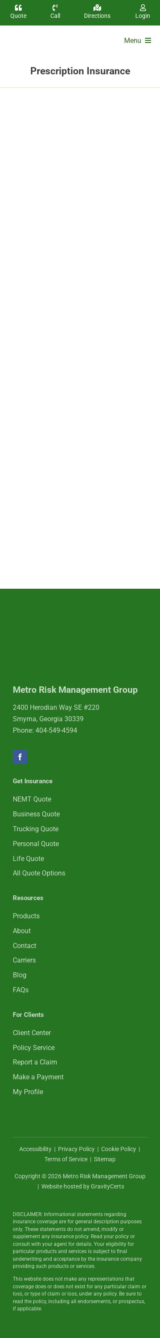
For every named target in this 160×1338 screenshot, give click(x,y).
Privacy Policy (76, 1149)
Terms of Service (65, 1159)
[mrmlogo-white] (68, 619)
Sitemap (105, 1159)
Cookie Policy (118, 1149)
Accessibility (35, 1149)
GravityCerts (107, 1186)
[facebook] (20, 757)
